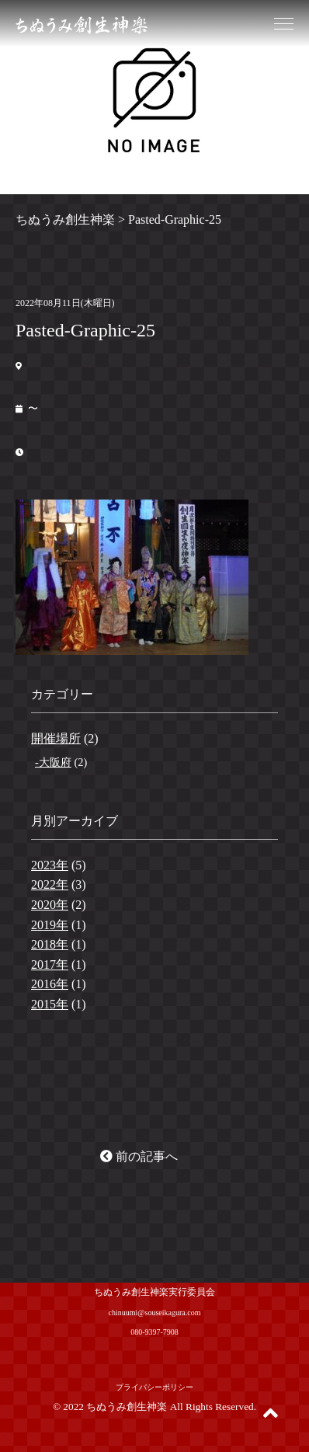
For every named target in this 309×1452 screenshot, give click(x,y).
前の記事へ (139, 1156)
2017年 (49, 964)
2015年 (49, 1004)
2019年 (49, 924)
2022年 (49, 884)
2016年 (49, 984)
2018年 (49, 944)
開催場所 (56, 738)
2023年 (49, 865)
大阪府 (55, 762)
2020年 (49, 904)
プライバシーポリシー (154, 1387)
